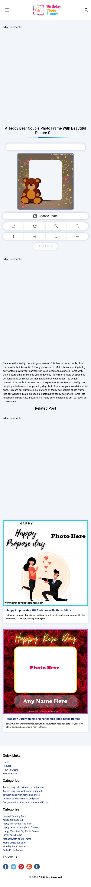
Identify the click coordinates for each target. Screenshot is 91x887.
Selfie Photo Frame (13, 850)
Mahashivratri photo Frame (17, 838)
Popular (7, 765)
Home (6, 762)
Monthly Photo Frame (14, 846)
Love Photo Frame (12, 835)
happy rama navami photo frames (20, 827)
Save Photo (45, 246)
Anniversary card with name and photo (23, 791)
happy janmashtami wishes (17, 823)
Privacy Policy (10, 773)
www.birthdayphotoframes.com (23, 382)
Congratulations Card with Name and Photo (25, 802)
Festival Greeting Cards (15, 816)
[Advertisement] (45, 77)
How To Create (10, 769)
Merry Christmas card (14, 842)
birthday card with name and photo (21, 798)
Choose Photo (45, 147)
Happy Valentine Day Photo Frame (21, 831)
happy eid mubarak (13, 819)
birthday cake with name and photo (21, 794)
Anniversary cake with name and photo (23, 787)
